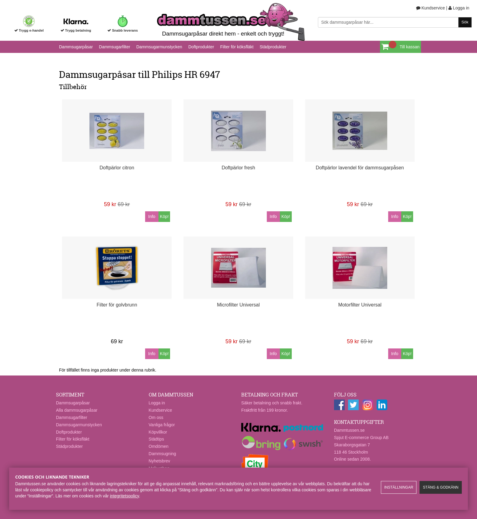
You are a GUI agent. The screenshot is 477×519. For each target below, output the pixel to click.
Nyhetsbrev (159, 460)
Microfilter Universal (238, 304)
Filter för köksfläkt (237, 46)
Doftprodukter (201, 46)
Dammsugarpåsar (76, 46)
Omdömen (159, 446)
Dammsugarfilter (114, 46)
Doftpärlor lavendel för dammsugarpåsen (360, 167)
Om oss (156, 417)
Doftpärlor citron (116, 167)
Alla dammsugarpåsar (76, 410)
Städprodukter (272, 46)
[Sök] (395, 22)
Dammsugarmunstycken (159, 46)
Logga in (458, 7)
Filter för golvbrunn (117, 304)
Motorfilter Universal (359, 304)
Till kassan (409, 46)
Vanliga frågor (162, 424)
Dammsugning (162, 453)
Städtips (156, 439)
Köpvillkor (158, 432)
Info (151, 216)
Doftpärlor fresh (238, 167)
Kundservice (430, 7)
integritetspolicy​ (124, 495)
